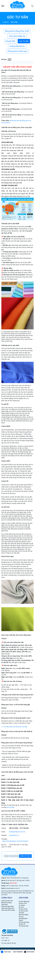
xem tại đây (10, 807)
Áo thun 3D (22, 924)
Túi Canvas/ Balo (23, 926)
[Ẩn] (9, 59)
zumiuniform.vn (14, 835)
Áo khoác (21, 912)
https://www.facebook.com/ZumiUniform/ (15, 841)
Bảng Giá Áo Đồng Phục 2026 (17, 31)
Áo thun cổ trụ (23, 903)
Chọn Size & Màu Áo (17, 36)
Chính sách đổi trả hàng (8, 910)
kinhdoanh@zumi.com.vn (17, 832)
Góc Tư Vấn (24, 41)
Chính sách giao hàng (7, 906)
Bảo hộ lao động (23, 914)
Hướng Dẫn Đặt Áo (17, 46)
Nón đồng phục (23, 918)
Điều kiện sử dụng (6, 902)
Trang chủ (6, 22)
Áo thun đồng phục (24, 901)
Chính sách (4, 904)
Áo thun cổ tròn (23, 909)
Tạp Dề (21, 920)
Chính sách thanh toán (7, 908)
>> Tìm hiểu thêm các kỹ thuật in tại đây (14, 726)
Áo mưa (21, 916)
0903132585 (13, 883)
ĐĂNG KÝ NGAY (25, 856)
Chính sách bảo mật (7, 900)
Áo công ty (22, 905)
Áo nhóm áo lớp (23, 911)
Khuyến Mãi (10, 41)
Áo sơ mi (21, 907)
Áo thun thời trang (24, 922)
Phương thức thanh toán (17, 51)
